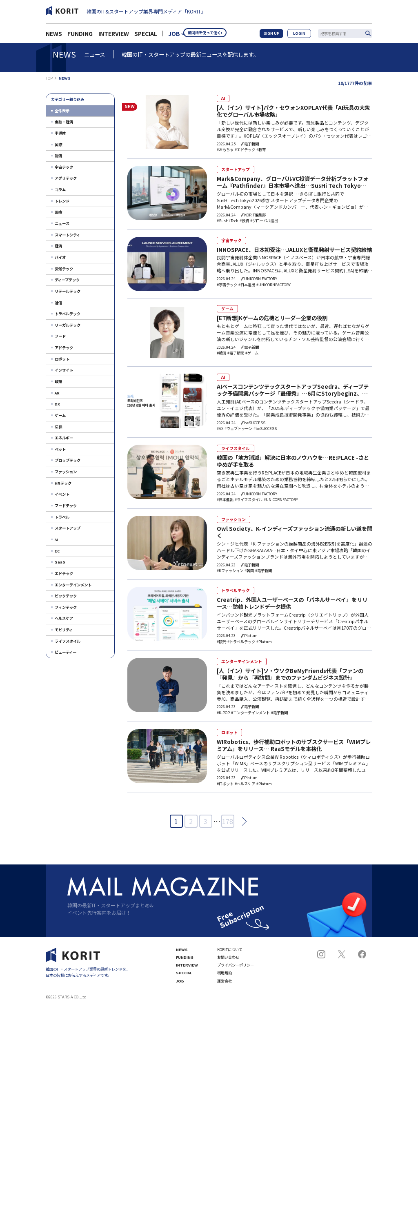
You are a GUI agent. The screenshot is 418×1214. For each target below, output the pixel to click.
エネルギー (64, 438)
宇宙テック (64, 167)
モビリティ (64, 630)
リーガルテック (67, 325)
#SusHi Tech (226, 221)
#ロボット (223, 787)
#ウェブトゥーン (237, 430)
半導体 (60, 133)
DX (57, 404)
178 (227, 824)
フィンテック (66, 607)
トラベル (62, 517)
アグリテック (66, 178)
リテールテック (67, 291)
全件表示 (62, 111)
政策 (58, 381)
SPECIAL (145, 36)
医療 (58, 212)
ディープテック (67, 280)
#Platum (262, 644)
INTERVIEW (113, 36)
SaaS (60, 562)
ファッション (66, 471)
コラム (60, 189)
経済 (58, 246)
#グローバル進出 (262, 221)
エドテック (64, 573)
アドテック (64, 347)
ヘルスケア (64, 618)
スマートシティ (67, 235)
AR (57, 393)
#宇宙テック (225, 286)
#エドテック (243, 150)
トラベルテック (67, 313)
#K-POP (221, 715)
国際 (58, 144)
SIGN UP (278, 35)
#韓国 (220, 354)
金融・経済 (64, 122)
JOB (174, 36)
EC (57, 551)
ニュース (62, 223)
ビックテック (66, 596)
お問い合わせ (228, 960)
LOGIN (302, 35)
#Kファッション (228, 573)
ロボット (62, 359)
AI (56, 539)
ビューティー (65, 652)
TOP (49, 78)
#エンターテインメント (248, 715)
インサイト (64, 370)
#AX (218, 430)
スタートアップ (67, 528)
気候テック (64, 269)
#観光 (220, 644)
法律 (58, 427)
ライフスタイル (67, 641)
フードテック (66, 505)
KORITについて (229, 952)
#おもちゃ (223, 150)
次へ (242, 824)
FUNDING (80, 36)
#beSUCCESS (263, 430)
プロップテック (67, 460)
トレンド (62, 201)
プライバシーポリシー (235, 968)
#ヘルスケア (243, 787)
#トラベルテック (239, 644)
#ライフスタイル (247, 501)
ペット (60, 449)
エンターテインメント (73, 585)
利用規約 (224, 976)
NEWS (54, 36)
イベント (62, 494)
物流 (58, 155)
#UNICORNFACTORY (272, 286)
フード (60, 336)
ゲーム (60, 415)
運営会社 (224, 984)
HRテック (63, 483)
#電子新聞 (234, 354)
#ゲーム (250, 354)
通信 (58, 302)
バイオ (60, 257)
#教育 (259, 150)
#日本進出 (245, 286)
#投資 (242, 221)
